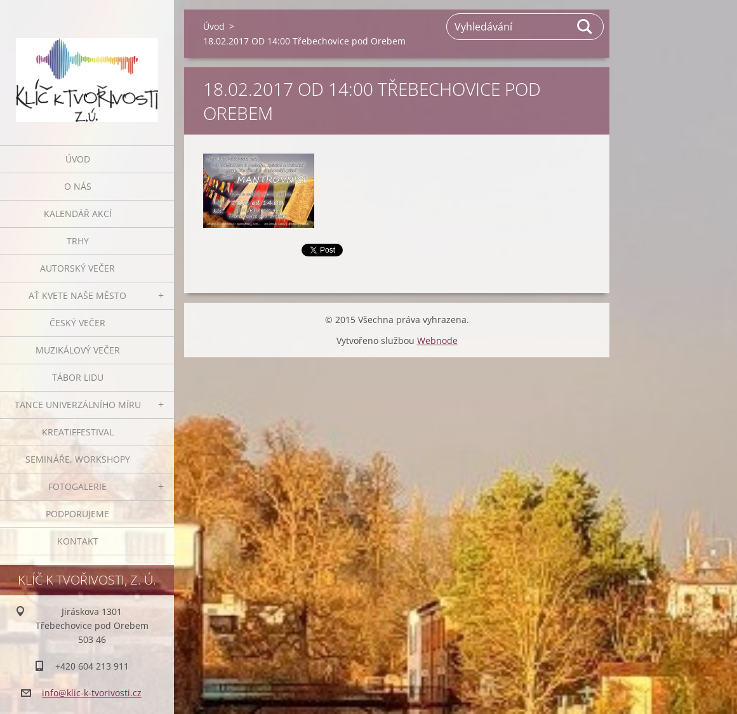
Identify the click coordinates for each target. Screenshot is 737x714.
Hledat (585, 26)
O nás (77, 186)
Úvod (77, 159)
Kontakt (77, 541)
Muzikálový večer (78, 350)
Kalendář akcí (78, 214)
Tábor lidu (77, 377)
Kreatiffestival (78, 432)
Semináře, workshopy (77, 459)
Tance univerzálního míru (78, 405)
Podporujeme (77, 514)
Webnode (437, 340)
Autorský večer (77, 268)
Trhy (78, 241)
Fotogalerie (77, 486)
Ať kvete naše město (77, 295)
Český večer (77, 323)
